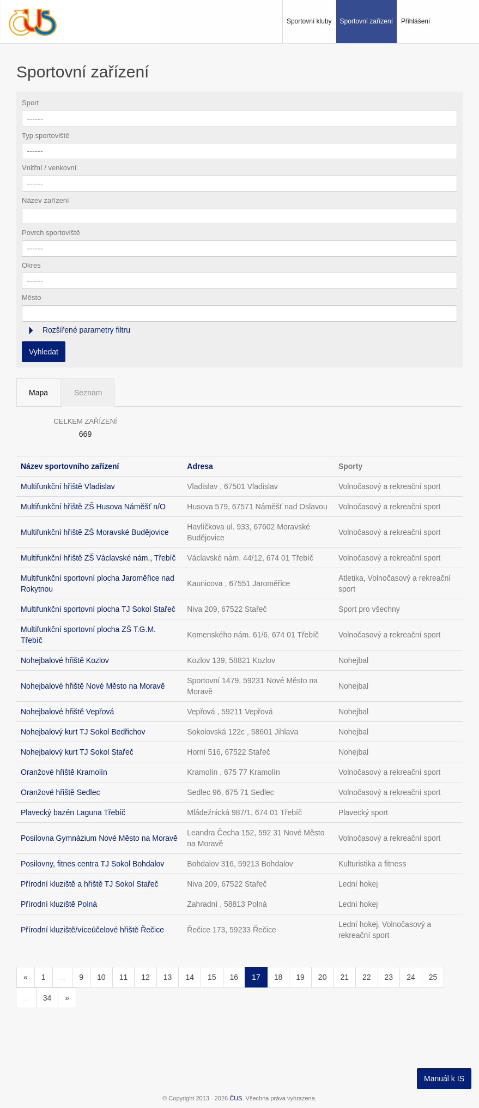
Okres (31, 265)
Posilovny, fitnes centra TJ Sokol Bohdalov (92, 863)
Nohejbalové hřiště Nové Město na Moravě (93, 686)
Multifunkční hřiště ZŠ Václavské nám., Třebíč (98, 557)
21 (344, 977)
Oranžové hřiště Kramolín (64, 772)
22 (366, 977)
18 (278, 977)
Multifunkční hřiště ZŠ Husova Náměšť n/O (93, 506)
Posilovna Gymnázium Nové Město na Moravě (99, 838)
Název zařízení (45, 200)
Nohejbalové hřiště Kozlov (65, 660)
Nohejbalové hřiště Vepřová (67, 711)
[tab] (239, 330)
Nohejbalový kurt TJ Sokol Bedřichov (83, 731)
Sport (30, 103)
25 (433, 977)
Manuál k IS (444, 1078)
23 (389, 977)
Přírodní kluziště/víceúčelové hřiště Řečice (92, 929)
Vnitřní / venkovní (49, 168)
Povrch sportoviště (51, 232)
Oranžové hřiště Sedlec (60, 792)
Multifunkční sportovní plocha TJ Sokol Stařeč (98, 609)
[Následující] (67, 997)
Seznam (88, 392)
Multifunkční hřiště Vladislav (68, 486)
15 (212, 977)
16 (234, 977)
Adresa (200, 466)
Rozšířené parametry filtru (85, 330)
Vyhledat (43, 351)
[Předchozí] (25, 977)
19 (300, 977)
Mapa (38, 392)
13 (167, 977)
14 (189, 977)
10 (101, 977)
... (62, 977)
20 (322, 977)
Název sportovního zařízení (70, 466)
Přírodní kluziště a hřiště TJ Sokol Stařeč (90, 884)
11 (123, 977)
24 (411, 977)
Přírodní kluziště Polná (59, 904)
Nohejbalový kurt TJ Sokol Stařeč (77, 752)
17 (256, 977)
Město (31, 297)
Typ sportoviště (45, 135)
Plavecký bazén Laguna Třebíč (73, 812)
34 (47, 997)
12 (145, 977)
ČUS (235, 1098)
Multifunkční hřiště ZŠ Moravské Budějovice (95, 532)
